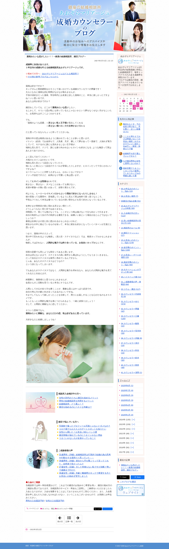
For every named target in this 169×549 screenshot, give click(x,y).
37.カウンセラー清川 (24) (130, 344)
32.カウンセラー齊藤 (65, 509)
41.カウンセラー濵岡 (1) (131, 372)
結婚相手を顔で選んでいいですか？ (131, 154)
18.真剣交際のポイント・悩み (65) (130, 263)
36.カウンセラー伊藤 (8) (131, 338)
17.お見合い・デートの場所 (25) (131, 256)
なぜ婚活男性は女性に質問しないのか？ (131, 162)
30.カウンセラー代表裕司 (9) (131, 295)
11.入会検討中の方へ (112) (130, 214)
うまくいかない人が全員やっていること (77, 438)
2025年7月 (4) (127, 390)
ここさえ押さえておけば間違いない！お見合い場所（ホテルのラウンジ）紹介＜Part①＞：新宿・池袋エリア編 (131, 142)
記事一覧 (69, 521)
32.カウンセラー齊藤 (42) (130, 310)
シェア (99, 509)
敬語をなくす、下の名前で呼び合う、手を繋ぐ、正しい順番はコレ (131, 128)
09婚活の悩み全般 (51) (131, 201)
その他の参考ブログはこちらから (43, 77)
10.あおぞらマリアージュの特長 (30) (130, 207)
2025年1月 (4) (127, 415)
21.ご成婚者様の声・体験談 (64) (131, 283)
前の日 (60, 519)
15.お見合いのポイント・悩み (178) (130, 241)
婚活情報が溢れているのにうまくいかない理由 (80, 435)
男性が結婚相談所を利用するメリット (76, 401)
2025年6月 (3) (127, 395)
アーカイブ (125, 380)
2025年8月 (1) (127, 385)
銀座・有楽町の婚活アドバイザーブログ (84, 25)
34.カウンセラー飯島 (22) (130, 324)
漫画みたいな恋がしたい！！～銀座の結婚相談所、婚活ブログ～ (56, 56)
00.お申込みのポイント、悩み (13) (130, 190)
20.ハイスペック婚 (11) (131, 277)
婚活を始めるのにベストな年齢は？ (75, 407)
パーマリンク (33, 509)
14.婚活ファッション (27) (130, 234)
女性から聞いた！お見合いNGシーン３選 (78, 432)
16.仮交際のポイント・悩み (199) (131, 248)
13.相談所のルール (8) (130, 228)
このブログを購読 (128, 482)
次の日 (79, 519)
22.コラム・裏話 (48, 509)
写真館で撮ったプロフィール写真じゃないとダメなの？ (84, 426)
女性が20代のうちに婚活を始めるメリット (78, 398)
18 (134, 106)
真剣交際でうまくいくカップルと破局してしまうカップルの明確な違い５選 (131, 172)
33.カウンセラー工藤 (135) (130, 317)
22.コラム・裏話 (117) (130, 289)
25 (134, 108)
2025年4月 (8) (127, 405)
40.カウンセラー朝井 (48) (130, 366)
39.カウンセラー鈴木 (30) (130, 359)
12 (138, 103)
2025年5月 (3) (127, 400)
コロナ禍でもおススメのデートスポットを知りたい (82, 429)
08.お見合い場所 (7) (129, 196)
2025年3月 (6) (127, 410)
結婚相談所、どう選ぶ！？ (71, 404)
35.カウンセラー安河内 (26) (131, 332)
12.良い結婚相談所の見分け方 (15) (131, 221)
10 (131, 103)
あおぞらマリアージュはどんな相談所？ (60, 74)
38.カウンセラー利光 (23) (130, 351)
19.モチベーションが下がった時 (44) (131, 270)
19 (138, 106)
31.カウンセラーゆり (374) (130, 302)
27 (141, 108)
